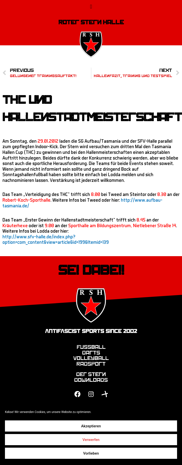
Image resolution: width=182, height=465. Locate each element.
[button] (91, 6)
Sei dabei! (91, 270)
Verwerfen (91, 440)
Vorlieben (91, 453)
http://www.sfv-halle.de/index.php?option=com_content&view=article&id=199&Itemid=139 (55, 239)
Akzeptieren (91, 426)
